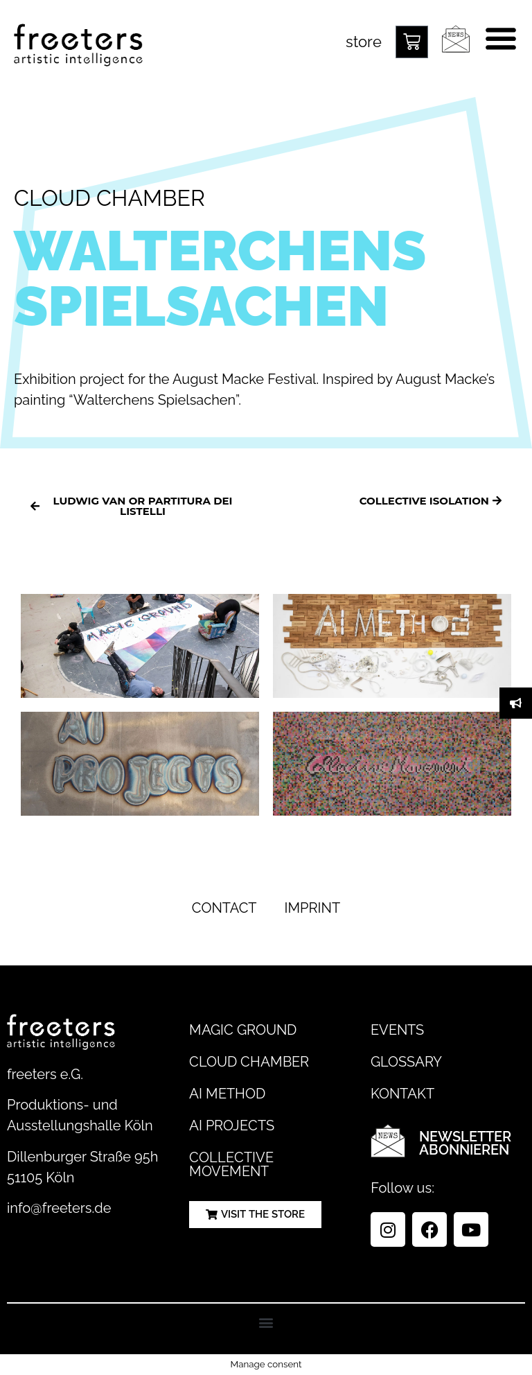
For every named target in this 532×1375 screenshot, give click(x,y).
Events (397, 1030)
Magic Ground (242, 1030)
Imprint (313, 908)
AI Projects (231, 1125)
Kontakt (402, 1093)
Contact (224, 908)
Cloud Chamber (249, 1061)
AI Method (227, 1093)
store (364, 42)
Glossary (406, 1061)
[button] (266, 1322)
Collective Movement (231, 1164)
